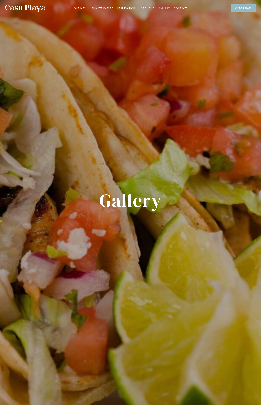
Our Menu (81, 8)
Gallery (164, 8)
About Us (148, 8)
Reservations (127, 8)
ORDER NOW (243, 8)
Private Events (102, 8)
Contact (180, 8)
